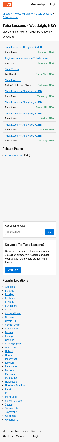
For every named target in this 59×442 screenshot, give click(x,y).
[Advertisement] (29, 189)
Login (53, 4)
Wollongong (11, 419)
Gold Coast (11, 347)
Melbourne (11, 377)
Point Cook (11, 396)
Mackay (9, 370)
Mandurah (10, 374)
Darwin (9, 332)
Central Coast (12, 324)
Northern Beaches (15, 385)
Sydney (9, 404)
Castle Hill (10, 320)
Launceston (11, 366)
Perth (8, 393)
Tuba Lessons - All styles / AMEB (23, 47)
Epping (9, 336)
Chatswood (11, 328)
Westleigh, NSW (24, 13)
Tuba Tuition (12, 69)
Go (49, 231)
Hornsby (9, 355)
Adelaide (10, 286)
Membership (38, 4)
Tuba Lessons (10, 17)
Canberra (10, 317)
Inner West (11, 358)
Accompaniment (14, 155)
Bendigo (9, 294)
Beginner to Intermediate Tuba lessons (26, 58)
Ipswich (9, 362)
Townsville (11, 412)
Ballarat (9, 290)
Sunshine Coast (13, 400)
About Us (8, 436)
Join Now (13, 269)
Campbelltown (13, 313)
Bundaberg (11, 305)
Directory (8, 13)
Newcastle (11, 381)
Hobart (9, 351)
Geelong (9, 339)
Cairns (8, 309)
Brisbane (10, 298)
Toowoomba (12, 408)
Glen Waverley (13, 343)
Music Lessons (43, 13)
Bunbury (9, 302)
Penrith (9, 389)
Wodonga (10, 415)
